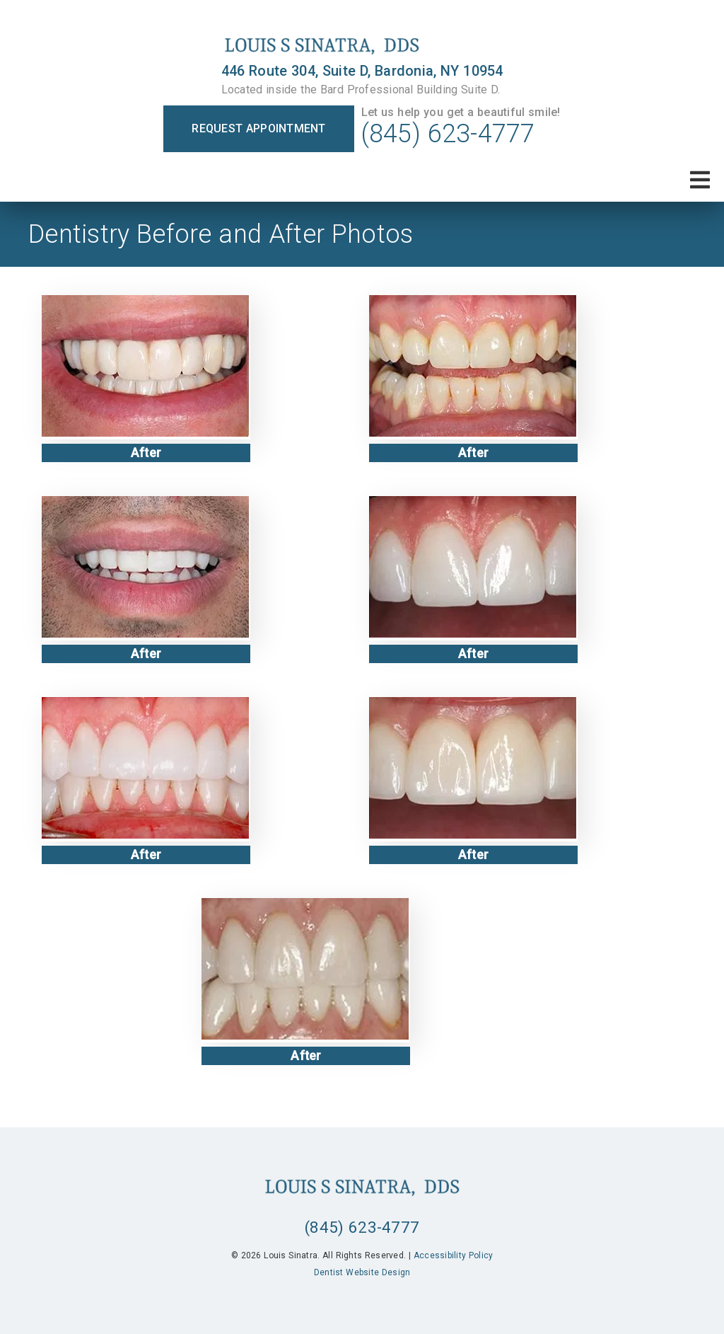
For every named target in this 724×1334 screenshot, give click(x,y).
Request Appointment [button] (258, 128)
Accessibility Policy (454, 1255)
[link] (362, 45)
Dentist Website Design (362, 1272)
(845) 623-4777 (448, 134)
